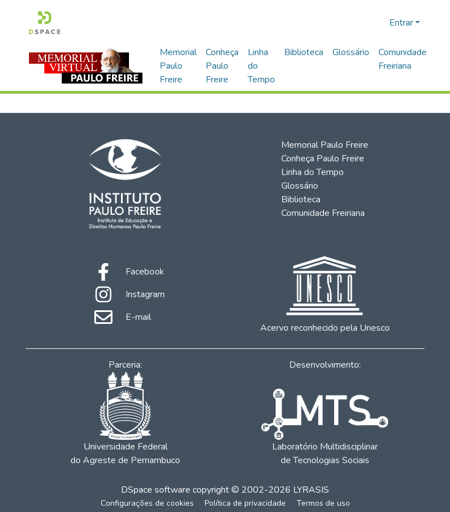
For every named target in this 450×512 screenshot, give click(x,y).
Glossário (350, 52)
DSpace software (155, 490)
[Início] (44, 22)
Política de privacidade (245, 503)
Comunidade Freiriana (402, 59)
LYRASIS (311, 490)
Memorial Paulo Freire (178, 66)
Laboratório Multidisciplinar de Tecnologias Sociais (324, 428)
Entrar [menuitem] (401, 22)
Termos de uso (323, 503)
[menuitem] (379, 23)
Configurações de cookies (147, 503)
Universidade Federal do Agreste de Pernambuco (125, 419)
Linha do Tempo (261, 66)
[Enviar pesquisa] (362, 23)
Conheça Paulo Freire (222, 66)
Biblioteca (303, 52)
